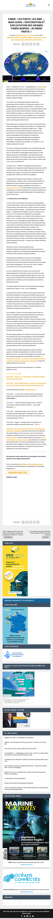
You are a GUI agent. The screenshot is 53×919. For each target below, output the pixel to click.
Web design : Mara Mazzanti (10, 912)
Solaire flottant (37, 39)
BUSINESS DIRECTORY (17, 472)
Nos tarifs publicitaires (43, 912)
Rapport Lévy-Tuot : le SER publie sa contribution (19, 737)
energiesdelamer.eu (30, 389)
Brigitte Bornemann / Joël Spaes (25, 35)
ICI (15, 407)
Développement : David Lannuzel (27, 912)
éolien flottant (37, 37)
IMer (43, 87)
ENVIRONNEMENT (27, 37)
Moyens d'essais (19, 39)
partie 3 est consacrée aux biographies (26, 361)
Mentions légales (26, 914)
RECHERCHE (28, 39)
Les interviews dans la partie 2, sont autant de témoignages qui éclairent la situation (25, 359)
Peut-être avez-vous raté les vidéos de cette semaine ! (20, 748)
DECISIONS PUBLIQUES (14, 37)
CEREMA (23, 464)
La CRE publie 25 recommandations (15, 778)
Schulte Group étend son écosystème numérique (18, 783)
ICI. (16, 398)
